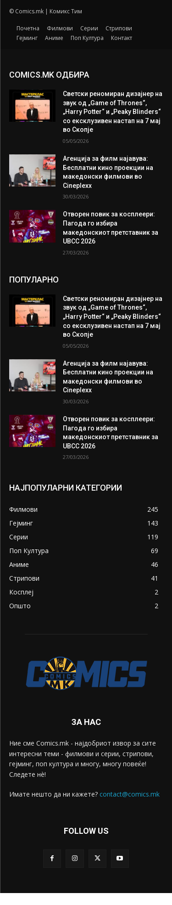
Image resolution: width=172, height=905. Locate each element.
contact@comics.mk (130, 794)
